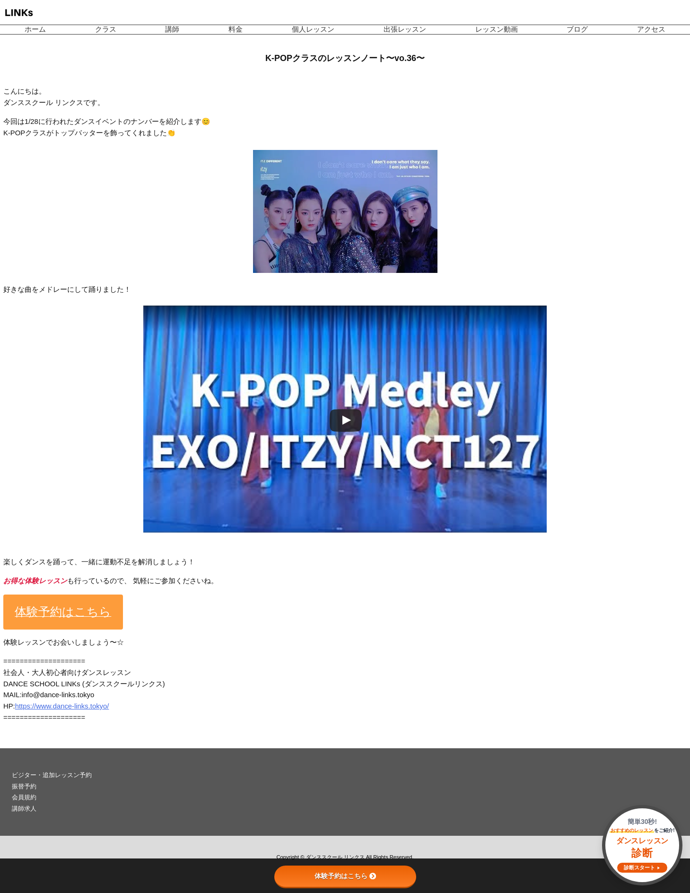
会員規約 (24, 797)
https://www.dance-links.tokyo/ (62, 706)
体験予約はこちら (345, 876)
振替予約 (24, 786)
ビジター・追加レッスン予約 (52, 775)
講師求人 (24, 808)
